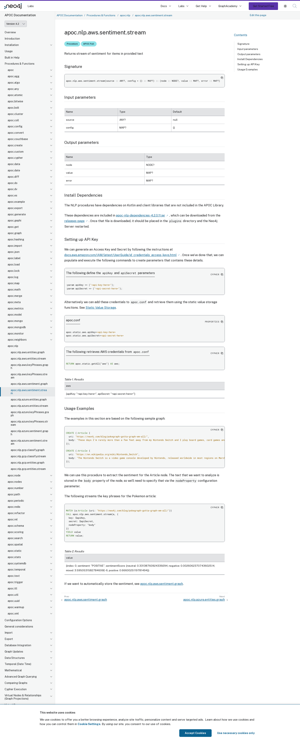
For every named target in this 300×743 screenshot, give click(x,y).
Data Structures (15, 657)
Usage (9, 51)
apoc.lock (14, 270)
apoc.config (15, 126)
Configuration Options (18, 620)
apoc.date (14, 170)
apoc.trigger (15, 582)
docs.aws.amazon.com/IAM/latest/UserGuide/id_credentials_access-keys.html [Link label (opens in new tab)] (120, 255)
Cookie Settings (89, 724)
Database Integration (18, 645)
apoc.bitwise (15, 101)
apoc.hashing (16, 239)
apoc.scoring (16, 532)
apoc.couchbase (18, 139)
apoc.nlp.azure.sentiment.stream (29, 442)
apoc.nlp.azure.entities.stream (29, 405)
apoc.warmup (16, 607)
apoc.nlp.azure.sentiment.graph (29, 433)
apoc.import (15, 245)
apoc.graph (15, 233)
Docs (164, 6)
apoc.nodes (15, 481)
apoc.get (13, 226)
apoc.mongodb (17, 327)
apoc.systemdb (17, 563)
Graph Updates (14, 651)
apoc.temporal (16, 569)
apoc (11, 70)
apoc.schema (16, 525)
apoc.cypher (15, 157)
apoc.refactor (16, 513)
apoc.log (13, 277)
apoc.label (14, 258)
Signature (243, 43)
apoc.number (16, 488)
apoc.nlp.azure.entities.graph (29, 399)
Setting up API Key (248, 64)
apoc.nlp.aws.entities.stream (28, 358)
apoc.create (15, 145)
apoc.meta (14, 302)
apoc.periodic (16, 500)
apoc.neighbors (17, 339)
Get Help (201, 6)
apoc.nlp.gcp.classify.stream (28, 456)
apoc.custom (16, 151)
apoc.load (14, 264)
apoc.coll (13, 120)
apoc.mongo (15, 320)
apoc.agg (13, 76)
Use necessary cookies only (236, 733)
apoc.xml (13, 613)
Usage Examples (247, 69)
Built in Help (12, 57)
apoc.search (15, 538)
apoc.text (14, 575)
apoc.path (14, 494)
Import (9, 632)
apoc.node (14, 475)
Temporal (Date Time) (18, 664)
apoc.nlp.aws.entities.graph (28, 352)
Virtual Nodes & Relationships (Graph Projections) (23, 697)
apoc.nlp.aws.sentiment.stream (29, 392)
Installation (12, 44)
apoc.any (13, 88)
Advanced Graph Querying (21, 676)
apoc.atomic (15, 95)
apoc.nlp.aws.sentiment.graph (29, 383)
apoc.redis (14, 506)
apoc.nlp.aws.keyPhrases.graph (29, 366)
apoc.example (16, 201)
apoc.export (15, 208)
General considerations (19, 626)
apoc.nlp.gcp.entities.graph (27, 462)
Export (9, 638)
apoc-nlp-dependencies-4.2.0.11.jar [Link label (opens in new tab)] (140, 215)
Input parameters (247, 48)
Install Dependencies (250, 59)
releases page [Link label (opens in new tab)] (74, 221)
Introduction (12, 38)
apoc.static (15, 550)
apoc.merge (15, 295)
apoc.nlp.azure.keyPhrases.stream (29, 423)
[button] (285, 6)
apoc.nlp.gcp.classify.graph (28, 450)
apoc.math (14, 289)
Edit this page (258, 15)
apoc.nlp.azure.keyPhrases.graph (30, 414)
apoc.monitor (16, 333)
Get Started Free (263, 6)
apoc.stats (14, 557)
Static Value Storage (101, 307)
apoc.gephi (14, 220)
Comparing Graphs (16, 682)
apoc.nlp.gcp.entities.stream (28, 468)
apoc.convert (16, 132)
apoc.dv (12, 189)
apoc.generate (17, 214)
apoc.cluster (15, 114)
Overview (10, 32)
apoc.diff (13, 176)
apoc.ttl (12, 588)
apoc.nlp (13, 345)
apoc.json (14, 251)
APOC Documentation (70, 15)
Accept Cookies (195, 733)
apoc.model (15, 314)
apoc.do (12, 183)
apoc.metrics (16, 308)
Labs (31, 6)
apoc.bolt (13, 107)
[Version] (16, 24)
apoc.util (13, 594)
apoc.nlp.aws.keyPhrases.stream (29, 376)
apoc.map (14, 283)
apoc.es (12, 195)
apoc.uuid (14, 600)
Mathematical (13, 670)
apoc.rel (13, 519)
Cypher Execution (16, 689)
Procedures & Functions (19, 63)
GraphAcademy (227, 6)
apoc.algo (14, 82)
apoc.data (14, 164)
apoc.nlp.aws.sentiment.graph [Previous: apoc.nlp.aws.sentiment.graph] (85, 599)
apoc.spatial (15, 544)
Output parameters (248, 54)
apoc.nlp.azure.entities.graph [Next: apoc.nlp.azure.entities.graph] (204, 599)
